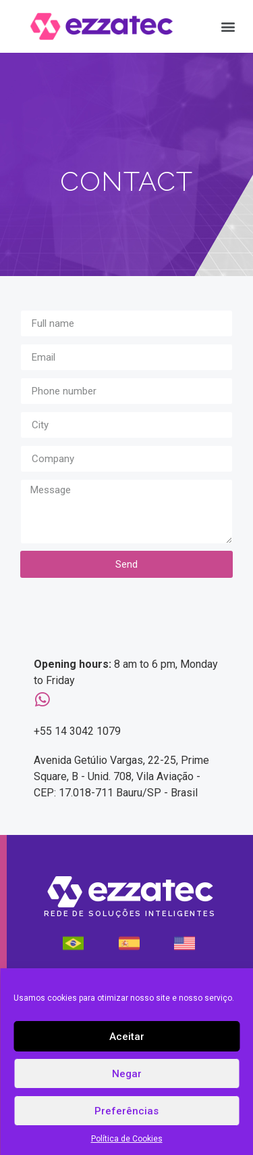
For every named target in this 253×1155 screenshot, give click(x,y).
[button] (228, 27)
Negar (127, 1074)
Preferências (126, 1111)
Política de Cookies (127, 1138)
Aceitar (126, 1037)
